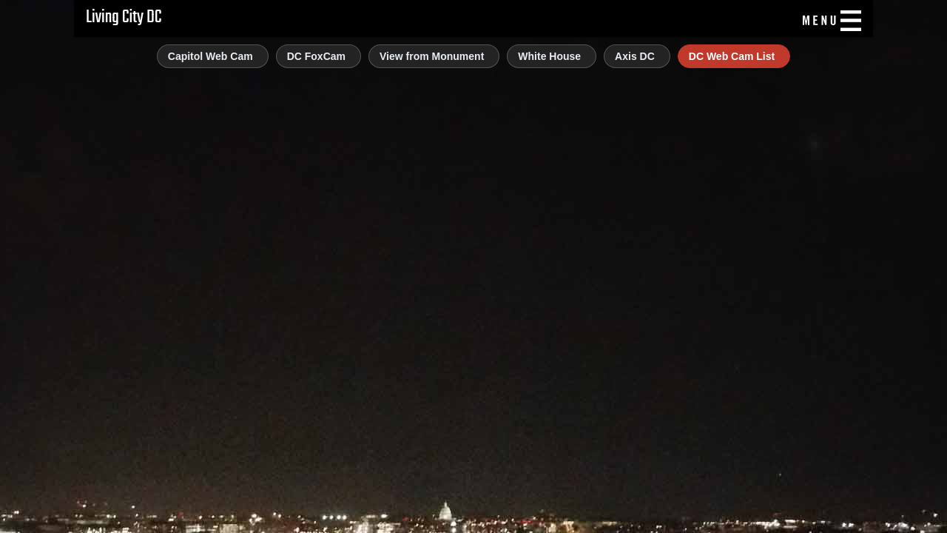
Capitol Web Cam (210, 56)
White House (549, 56)
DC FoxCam (316, 56)
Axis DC (635, 56)
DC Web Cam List (732, 56)
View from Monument (432, 56)
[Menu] (830, 20)
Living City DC (124, 18)
